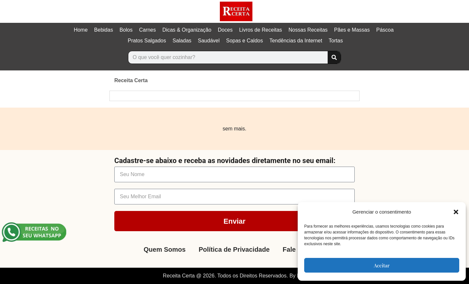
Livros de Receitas (260, 30)
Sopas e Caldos (244, 40)
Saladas (182, 40)
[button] (456, 212)
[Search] (334, 57)
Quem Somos (165, 249)
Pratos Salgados (147, 40)
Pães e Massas (352, 30)
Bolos (126, 30)
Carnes (147, 30)
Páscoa (384, 30)
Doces (225, 30)
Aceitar (382, 265)
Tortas (336, 40)
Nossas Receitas (308, 30)
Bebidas (103, 30)
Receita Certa (131, 80)
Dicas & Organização (187, 30)
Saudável (209, 40)
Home (81, 30)
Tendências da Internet (295, 40)
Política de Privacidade (234, 249)
